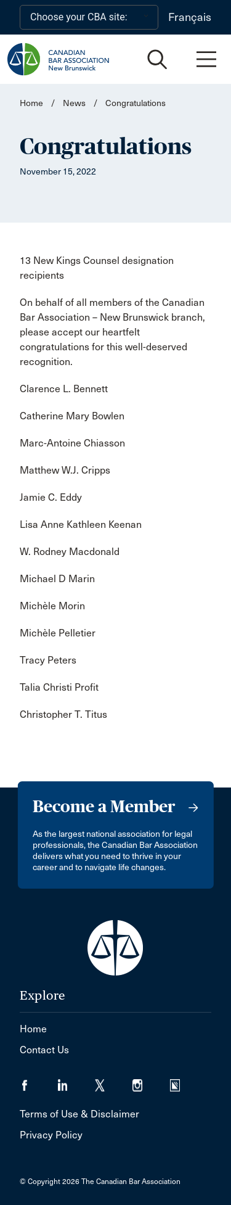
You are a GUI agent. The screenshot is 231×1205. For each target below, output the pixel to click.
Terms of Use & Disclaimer (79, 1114)
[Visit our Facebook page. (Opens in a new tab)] (38, 1081)
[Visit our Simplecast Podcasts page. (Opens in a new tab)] (182, 1081)
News (74, 103)
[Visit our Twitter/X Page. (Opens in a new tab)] (113, 1081)
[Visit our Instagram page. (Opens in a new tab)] (151, 1081)
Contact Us (44, 1050)
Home (31, 103)
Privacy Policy (51, 1135)
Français (189, 17)
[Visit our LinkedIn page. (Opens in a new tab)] (76, 1081)
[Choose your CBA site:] (89, 17)
